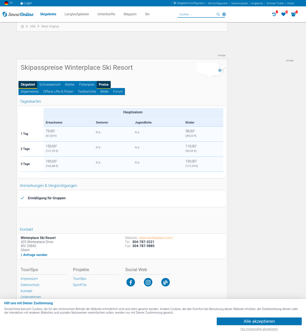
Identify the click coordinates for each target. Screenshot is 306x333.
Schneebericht (50, 85)
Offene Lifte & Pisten (58, 92)
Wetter (70, 85)
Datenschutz (30, 285)
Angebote (257, 3)
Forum (118, 92)
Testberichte (87, 92)
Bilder (104, 92)
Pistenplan (87, 85)
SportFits (79, 285)
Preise (104, 85)
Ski (147, 14)
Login (28, 3)
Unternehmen (31, 297)
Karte (290, 3)
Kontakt (26, 291)
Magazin (130, 14)
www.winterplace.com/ (156, 238)
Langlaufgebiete (77, 14)
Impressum (29, 279)
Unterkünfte (106, 14)
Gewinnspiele (239, 3)
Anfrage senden (35, 255)
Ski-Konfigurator (218, 3)
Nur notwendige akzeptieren (259, 329)
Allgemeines (30, 92)
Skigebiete (48, 14)
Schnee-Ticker (275, 3)
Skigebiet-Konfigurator (191, 3)
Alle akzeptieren (259, 321)
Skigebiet (28, 85)
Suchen (218, 14)
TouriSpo (79, 279)
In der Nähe (224, 14)
